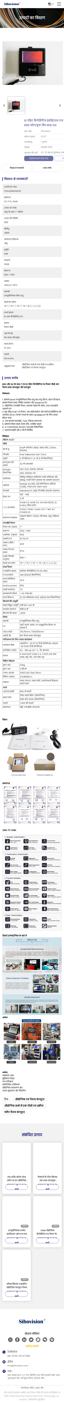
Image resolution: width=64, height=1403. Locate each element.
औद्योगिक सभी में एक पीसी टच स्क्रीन (24, 1106)
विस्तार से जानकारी (17, 168)
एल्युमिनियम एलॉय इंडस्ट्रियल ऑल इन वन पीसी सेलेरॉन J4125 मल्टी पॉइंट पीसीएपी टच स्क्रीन (17, 1232)
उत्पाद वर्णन (47, 168)
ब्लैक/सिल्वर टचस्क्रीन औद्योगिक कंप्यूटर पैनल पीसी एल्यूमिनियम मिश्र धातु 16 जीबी (16, 1286)
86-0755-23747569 (18, 1356)
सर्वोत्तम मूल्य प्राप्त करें (16, 158)
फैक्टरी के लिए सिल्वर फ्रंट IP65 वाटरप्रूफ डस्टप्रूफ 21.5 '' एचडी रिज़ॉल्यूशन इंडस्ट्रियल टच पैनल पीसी (47, 1179)
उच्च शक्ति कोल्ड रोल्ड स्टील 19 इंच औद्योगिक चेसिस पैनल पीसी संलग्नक (16, 1179)
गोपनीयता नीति (27, 1387)
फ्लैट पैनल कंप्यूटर (14, 1112)
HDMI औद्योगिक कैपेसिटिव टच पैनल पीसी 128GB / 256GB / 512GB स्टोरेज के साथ (47, 1232)
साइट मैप (39, 1387)
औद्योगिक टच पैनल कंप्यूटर (29, 1099)
